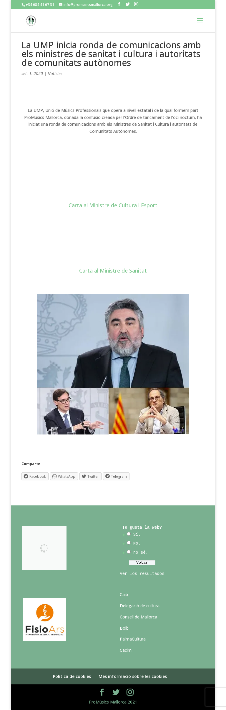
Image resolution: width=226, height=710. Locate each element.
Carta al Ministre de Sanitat (113, 270)
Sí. (137, 534)
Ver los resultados (142, 573)
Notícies (55, 73)
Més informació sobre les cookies (133, 676)
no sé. (140, 552)
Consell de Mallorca (138, 617)
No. (137, 543)
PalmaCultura (133, 639)
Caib (124, 594)
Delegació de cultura (139, 605)
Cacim (126, 650)
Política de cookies (72, 676)
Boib (124, 628)
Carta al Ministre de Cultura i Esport (113, 205)
